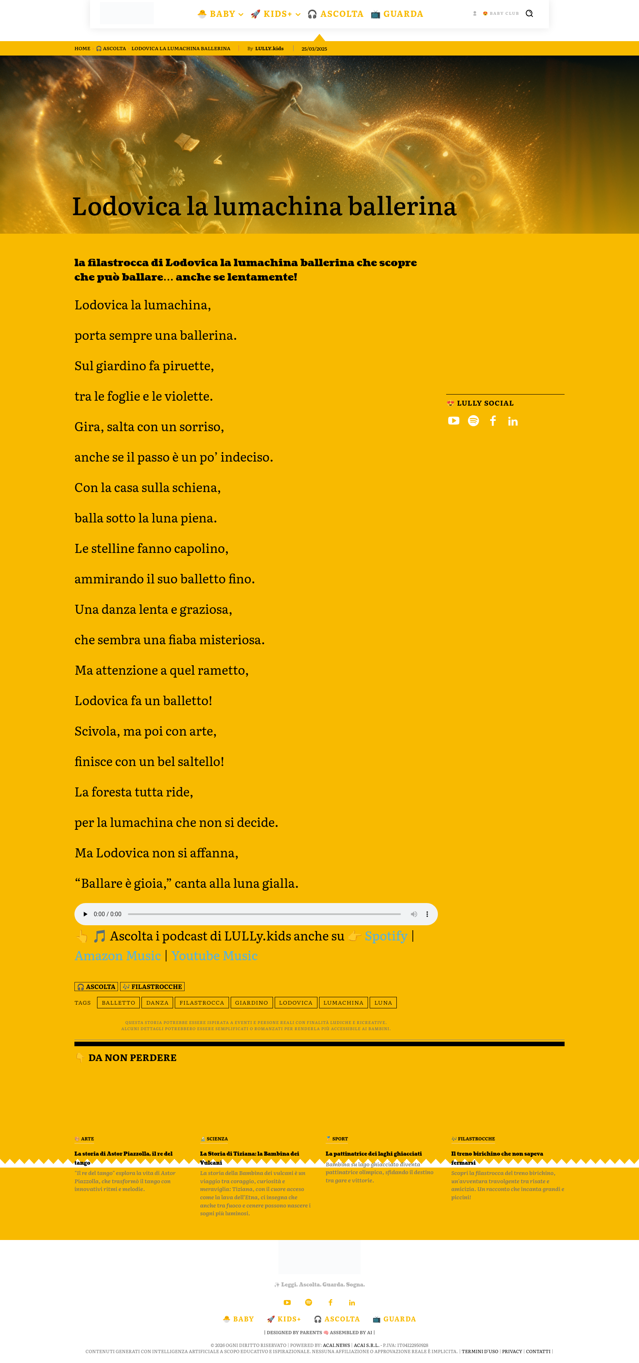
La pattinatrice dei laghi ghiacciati (376, 1158)
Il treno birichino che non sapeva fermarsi (505, 1158)
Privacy (512, 1351)
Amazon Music (117, 955)
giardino (252, 1002)
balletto (118, 1002)
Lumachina (344, 1002)
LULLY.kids (269, 48)
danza (157, 1002)
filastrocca (201, 1002)
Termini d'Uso (480, 1351)
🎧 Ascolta (111, 48)
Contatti (538, 1351)
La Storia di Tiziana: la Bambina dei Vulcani (247, 1158)
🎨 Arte (84, 1138)
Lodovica (296, 1002)
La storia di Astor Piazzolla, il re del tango (124, 1158)
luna (383, 1002)
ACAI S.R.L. (367, 1345)
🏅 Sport (337, 1138)
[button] (529, 13)
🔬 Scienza (214, 1138)
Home (82, 48)
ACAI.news (336, 1345)
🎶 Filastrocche (152, 986)
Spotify (386, 935)
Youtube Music (214, 955)
